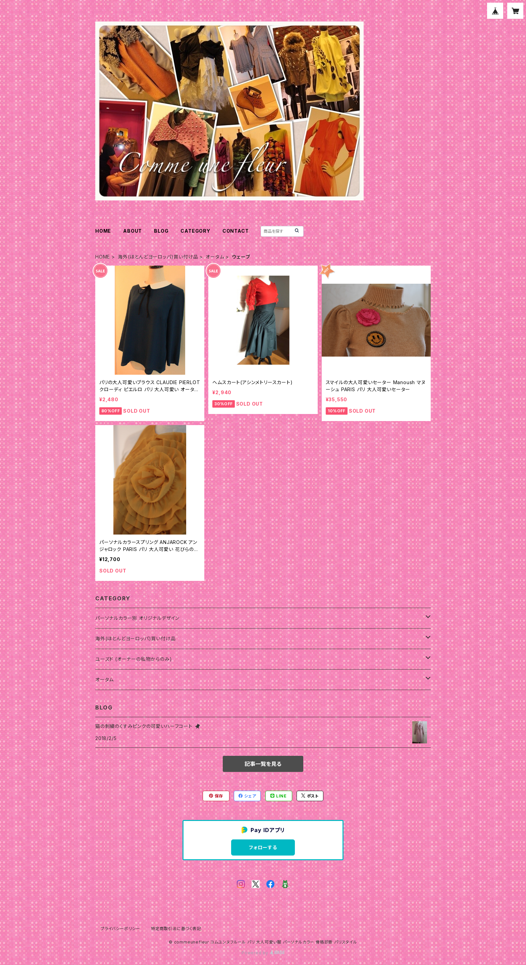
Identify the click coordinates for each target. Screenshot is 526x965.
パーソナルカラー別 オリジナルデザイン (137, 618)
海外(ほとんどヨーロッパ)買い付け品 (158, 257)
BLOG (161, 231)
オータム (215, 257)
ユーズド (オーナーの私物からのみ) (133, 659)
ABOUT (132, 231)
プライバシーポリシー (120, 928)
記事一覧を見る (263, 764)
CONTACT (235, 231)
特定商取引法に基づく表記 (176, 928)
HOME (103, 231)
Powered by (263, 952)
